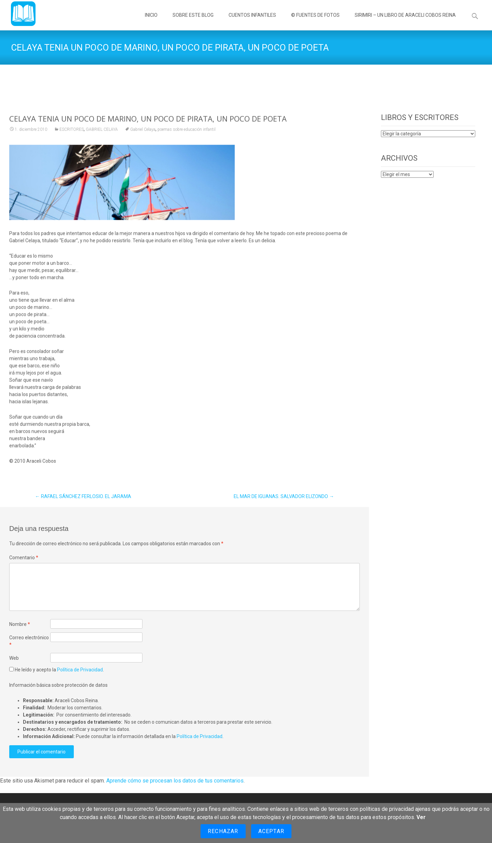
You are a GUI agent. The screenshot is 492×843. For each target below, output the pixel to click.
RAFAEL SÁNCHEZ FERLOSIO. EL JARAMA (83, 496)
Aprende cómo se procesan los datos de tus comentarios (175, 780)
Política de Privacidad (80, 669)
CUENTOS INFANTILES (252, 21)
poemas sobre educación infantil (187, 137)
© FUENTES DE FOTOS (315, 21)
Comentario (23, 557)
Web (14, 658)
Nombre (19, 624)
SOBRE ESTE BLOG (193, 21)
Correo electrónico (29, 641)
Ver (421, 817)
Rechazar (223, 831)
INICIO (151, 21)
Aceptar (271, 831)
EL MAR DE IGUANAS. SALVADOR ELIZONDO (284, 496)
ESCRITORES (71, 137)
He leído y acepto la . (56, 669)
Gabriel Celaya (142, 137)
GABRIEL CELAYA (102, 137)
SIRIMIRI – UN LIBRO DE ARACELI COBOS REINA (405, 21)
